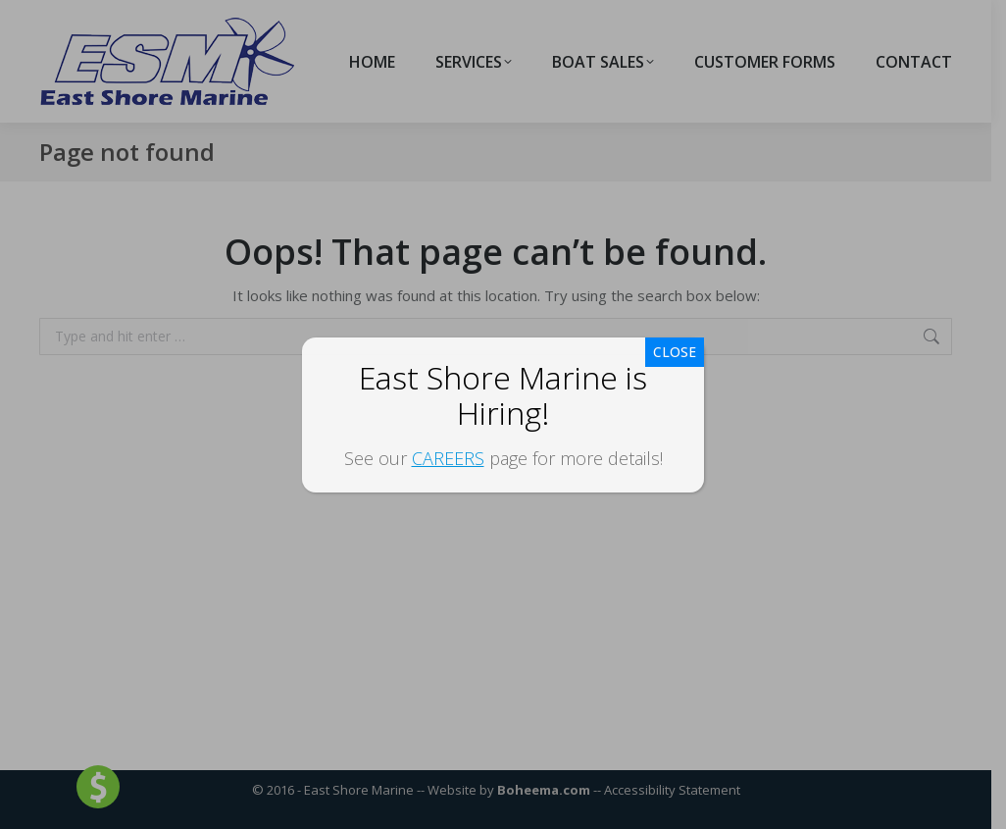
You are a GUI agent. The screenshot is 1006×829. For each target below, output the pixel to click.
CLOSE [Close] (674, 351)
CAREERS (448, 458)
